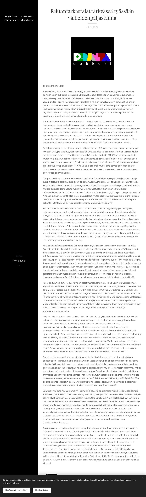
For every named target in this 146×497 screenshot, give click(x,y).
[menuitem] (19, 256)
